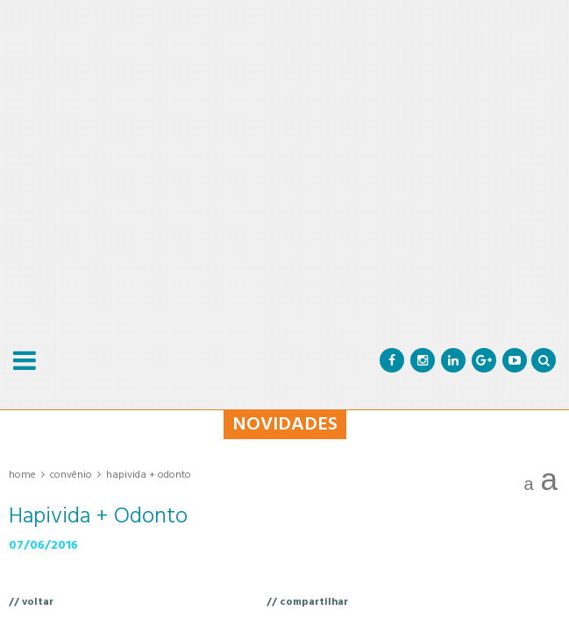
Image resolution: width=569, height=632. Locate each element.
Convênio (71, 475)
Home (22, 475)
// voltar (31, 602)
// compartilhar (307, 602)
